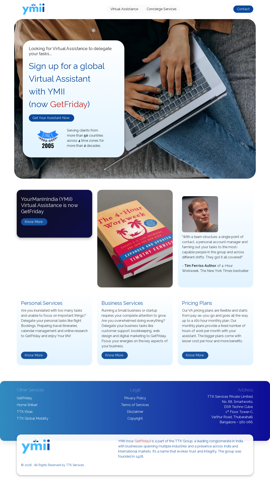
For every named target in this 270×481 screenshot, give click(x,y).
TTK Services (75, 466)
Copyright (135, 420)
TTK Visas (25, 413)
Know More (34, 223)
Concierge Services (162, 9)
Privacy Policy (135, 399)
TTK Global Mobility (32, 420)
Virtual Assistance (124, 9)
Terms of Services (135, 406)
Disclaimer (135, 413)
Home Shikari (27, 406)
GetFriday (24, 399)
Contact (243, 9)
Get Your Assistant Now (51, 118)
